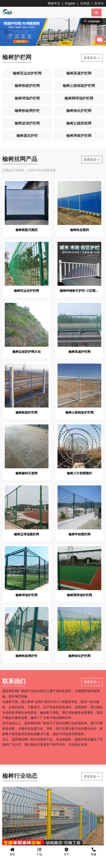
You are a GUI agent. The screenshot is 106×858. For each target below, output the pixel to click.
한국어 (99, 3)
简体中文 (54, 3)
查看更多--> (92, 58)
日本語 (85, 3)
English (70, 3)
